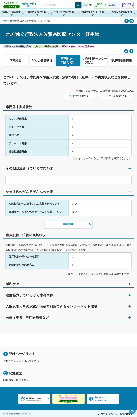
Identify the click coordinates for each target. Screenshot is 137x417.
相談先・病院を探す (29, 5)
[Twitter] (126, 51)
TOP (5, 21)
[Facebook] (131, 51)
